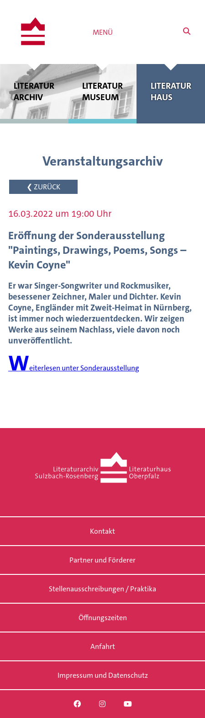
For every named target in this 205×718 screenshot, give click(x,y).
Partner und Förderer (102, 560)
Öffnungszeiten (103, 617)
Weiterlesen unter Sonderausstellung (73, 368)
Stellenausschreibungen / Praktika (102, 589)
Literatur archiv (34, 91)
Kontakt (102, 531)
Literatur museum (102, 91)
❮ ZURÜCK (43, 187)
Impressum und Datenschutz (103, 675)
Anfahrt (102, 646)
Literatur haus (171, 91)
